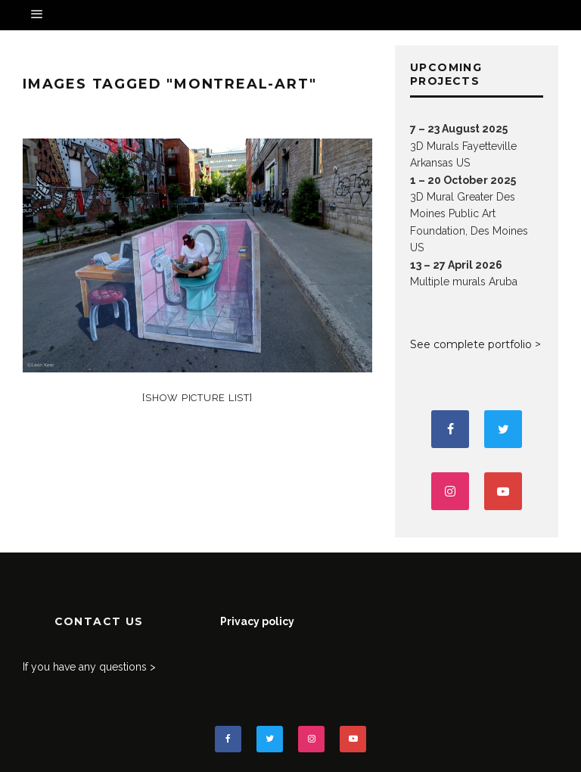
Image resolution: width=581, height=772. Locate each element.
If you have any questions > (89, 667)
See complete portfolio (471, 344)
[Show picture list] (197, 397)
